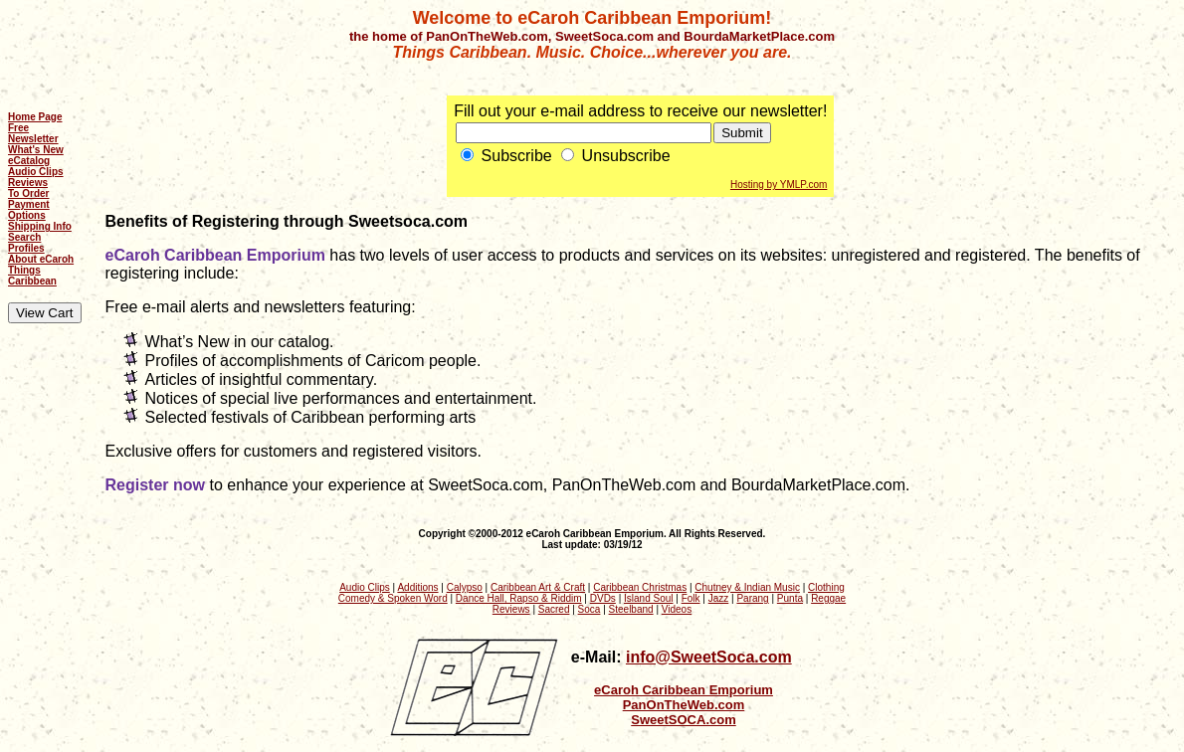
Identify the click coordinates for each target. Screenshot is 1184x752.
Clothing (826, 587)
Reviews (28, 182)
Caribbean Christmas (640, 587)
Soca (589, 609)
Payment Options (29, 210)
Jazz (718, 598)
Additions (417, 587)
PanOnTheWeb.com (684, 704)
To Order (28, 193)
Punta (790, 598)
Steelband (631, 609)
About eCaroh (41, 259)
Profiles (26, 248)
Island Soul (648, 598)
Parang (752, 598)
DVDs (603, 598)
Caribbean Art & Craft (538, 587)
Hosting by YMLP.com (778, 184)
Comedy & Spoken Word (393, 598)
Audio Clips (36, 171)
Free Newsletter (33, 133)
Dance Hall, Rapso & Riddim (519, 598)
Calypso (465, 587)
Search (24, 237)
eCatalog (29, 160)
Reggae (828, 598)
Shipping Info (40, 226)
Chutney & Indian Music (747, 587)
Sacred (554, 609)
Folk (691, 598)
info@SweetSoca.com (709, 657)
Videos (676, 609)
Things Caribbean (32, 275)
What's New (36, 149)
